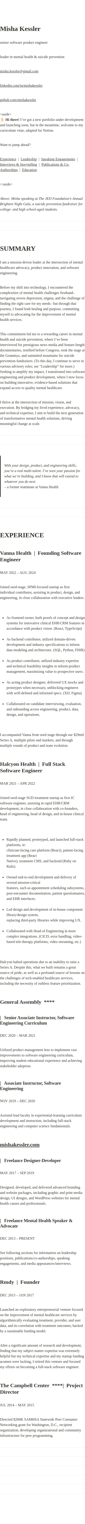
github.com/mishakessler (18, 100)
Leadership (29, 159)
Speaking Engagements (58, 159)
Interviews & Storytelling (18, 164)
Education (29, 170)
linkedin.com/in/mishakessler (21, 85)
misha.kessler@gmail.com (19, 71)
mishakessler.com (20, 1144)
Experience (8, 159)
